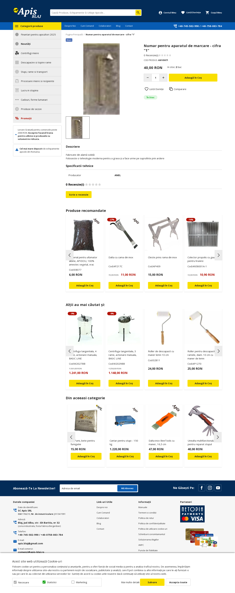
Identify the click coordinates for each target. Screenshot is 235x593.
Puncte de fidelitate (148, 550)
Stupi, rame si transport (34, 71)
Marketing (81, 582)
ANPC (141, 545)
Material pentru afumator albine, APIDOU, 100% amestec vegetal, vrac (83, 261)
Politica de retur (146, 518)
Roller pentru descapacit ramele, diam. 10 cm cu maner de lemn (201, 355)
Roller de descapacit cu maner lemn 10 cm (161, 353)
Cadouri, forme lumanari (34, 99)
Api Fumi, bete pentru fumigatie (83, 442)
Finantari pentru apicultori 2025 (38, 34)
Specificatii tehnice (79, 166)
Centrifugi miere (30, 53)
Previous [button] (70, 255)
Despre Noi (70, 25)
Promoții (26, 118)
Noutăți (26, 43)
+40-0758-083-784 (52, 534)
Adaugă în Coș (86, 456)
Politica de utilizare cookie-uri (152, 528)
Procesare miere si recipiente (37, 81)
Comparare (180, 89)
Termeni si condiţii (147, 512)
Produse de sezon (31, 109)
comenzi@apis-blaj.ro (31, 552)
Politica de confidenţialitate (151, 523)
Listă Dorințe (156, 89)
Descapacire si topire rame (36, 62)
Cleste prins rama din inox (162, 257)
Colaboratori (105, 25)
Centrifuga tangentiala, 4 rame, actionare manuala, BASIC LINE (83, 355)
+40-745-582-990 (188, 26)
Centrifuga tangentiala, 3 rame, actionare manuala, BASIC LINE (123, 355)
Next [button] (218, 255)
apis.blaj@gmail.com (30, 543)
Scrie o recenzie (78, 194)
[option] (101, 79)
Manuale (142, 507)
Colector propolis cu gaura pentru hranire (202, 259)
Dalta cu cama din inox (121, 257)
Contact (129, 25)
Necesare (23, 582)
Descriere (73, 146)
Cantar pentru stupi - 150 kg (124, 442)
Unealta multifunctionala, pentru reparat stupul (201, 442)
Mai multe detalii (130, 582)
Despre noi (102, 507)
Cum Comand (87, 25)
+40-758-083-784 (211, 26)
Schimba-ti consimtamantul (151, 534)
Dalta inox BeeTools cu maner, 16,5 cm (161, 442)
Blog (118, 25)
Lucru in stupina (29, 90)
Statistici (51, 582)
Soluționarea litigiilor (148, 539)
